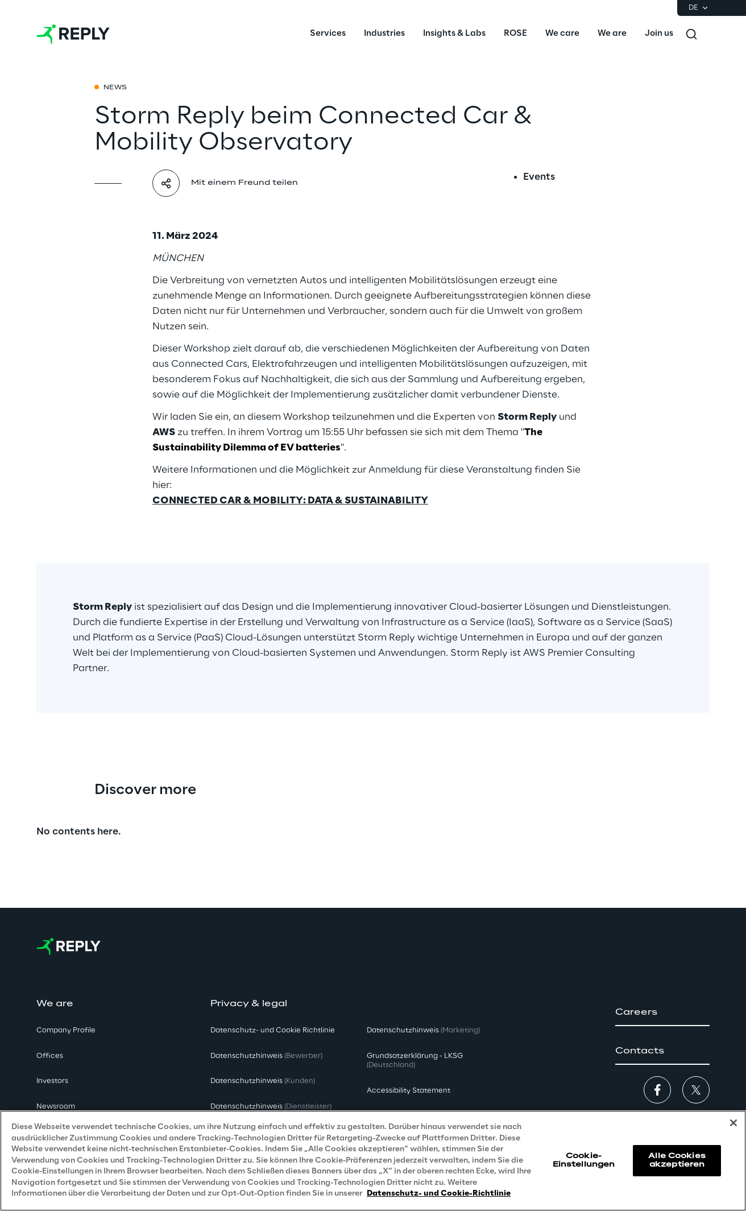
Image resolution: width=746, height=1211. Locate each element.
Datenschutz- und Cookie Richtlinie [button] (272, 1030)
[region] (373, 1160)
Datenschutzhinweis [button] (266, 1056)
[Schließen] (733, 1122)
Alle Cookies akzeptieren (676, 1160)
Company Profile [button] (66, 1030)
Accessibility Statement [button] (408, 1090)
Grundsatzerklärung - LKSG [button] (415, 1060)
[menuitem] (328, 34)
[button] (662, 1012)
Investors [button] (52, 1081)
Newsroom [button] (55, 1106)
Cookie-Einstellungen (584, 1160)
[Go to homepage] (73, 34)
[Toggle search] (691, 34)
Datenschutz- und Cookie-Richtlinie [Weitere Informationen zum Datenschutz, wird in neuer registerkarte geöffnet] (439, 1193)
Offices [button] (49, 1056)
